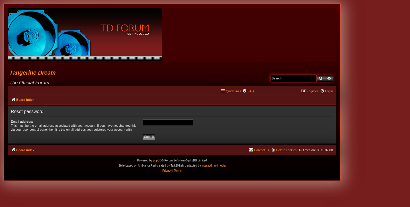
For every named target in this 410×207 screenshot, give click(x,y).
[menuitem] (248, 91)
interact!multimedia (214, 165)
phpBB (157, 160)
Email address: (22, 121)
